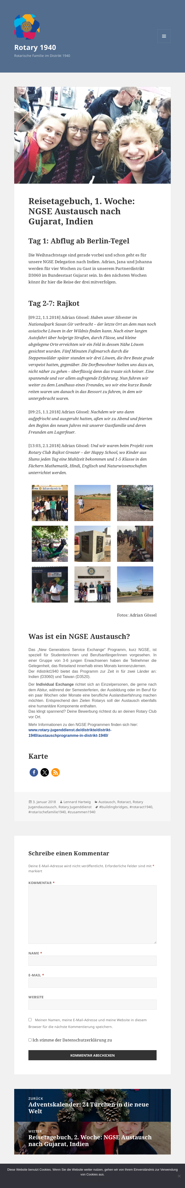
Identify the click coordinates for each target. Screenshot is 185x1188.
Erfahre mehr (100, 1180)
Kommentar (41, 882)
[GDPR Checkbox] (30, 1039)
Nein (85, 1180)
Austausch (107, 801)
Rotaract (124, 801)
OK (77, 1180)
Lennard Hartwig (77, 801)
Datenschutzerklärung (84, 1040)
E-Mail (36, 975)
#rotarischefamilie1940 (47, 812)
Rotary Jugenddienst (75, 807)
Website (36, 997)
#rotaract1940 (141, 807)
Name (35, 953)
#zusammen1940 (81, 812)
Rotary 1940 (35, 47)
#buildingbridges (113, 807)
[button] (34, 772)
